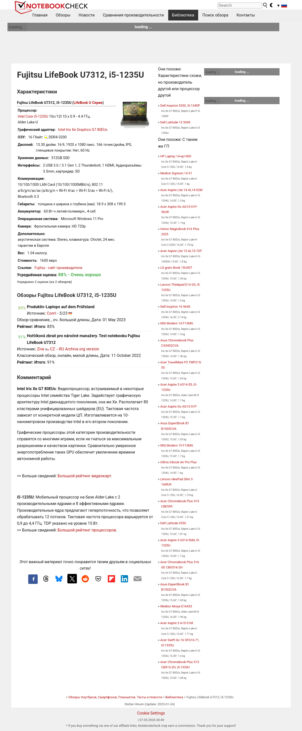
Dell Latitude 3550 (173, 523)
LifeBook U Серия (88, 103)
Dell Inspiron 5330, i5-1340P (180, 105)
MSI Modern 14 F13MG (176, 323)
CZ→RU (57, 349)
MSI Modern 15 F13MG (176, 445)
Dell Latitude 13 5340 (175, 122)
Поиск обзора (215, 15)
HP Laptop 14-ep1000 (175, 156)
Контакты (246, 15)
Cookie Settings (151, 713)
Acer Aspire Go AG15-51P (178, 406)
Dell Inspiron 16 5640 (175, 306)
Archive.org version (82, 349)
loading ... (17, 27)
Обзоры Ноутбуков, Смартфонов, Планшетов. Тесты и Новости (115, 697)
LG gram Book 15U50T (176, 267)
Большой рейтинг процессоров (87, 530)
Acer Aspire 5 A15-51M (176, 623)
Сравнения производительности (133, 15)
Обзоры (63, 15)
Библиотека (183, 15)
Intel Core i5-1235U (33, 116)
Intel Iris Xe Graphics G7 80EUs (82, 130)
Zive (40, 349)
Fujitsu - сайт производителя (58, 268)
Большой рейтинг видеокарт (84, 476)
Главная (40, 15)
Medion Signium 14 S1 (176, 173)
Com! (51, 313)
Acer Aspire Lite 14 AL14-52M (181, 190)
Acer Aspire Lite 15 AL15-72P (181, 251)
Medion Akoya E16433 (176, 606)
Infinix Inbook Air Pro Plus (178, 462)
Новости (87, 15)
